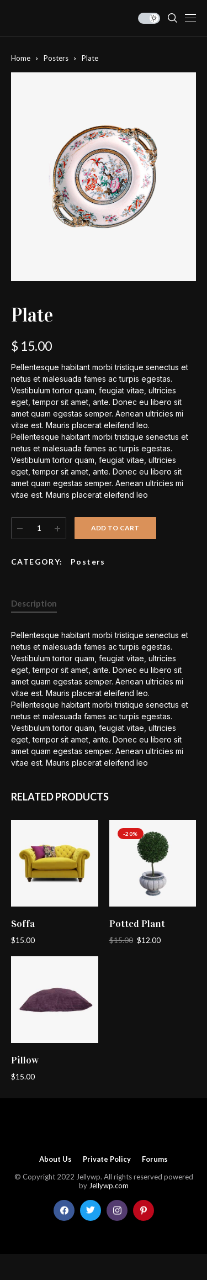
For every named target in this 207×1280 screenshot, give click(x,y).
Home (20, 58)
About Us (55, 1159)
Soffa (23, 924)
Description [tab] (34, 603)
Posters (56, 58)
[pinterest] (143, 1210)
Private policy (107, 1159)
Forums (155, 1159)
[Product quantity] (39, 528)
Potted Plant (137, 924)
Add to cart (115, 528)
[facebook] (64, 1210)
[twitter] (90, 1210)
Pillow (25, 1060)
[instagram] (117, 1210)
